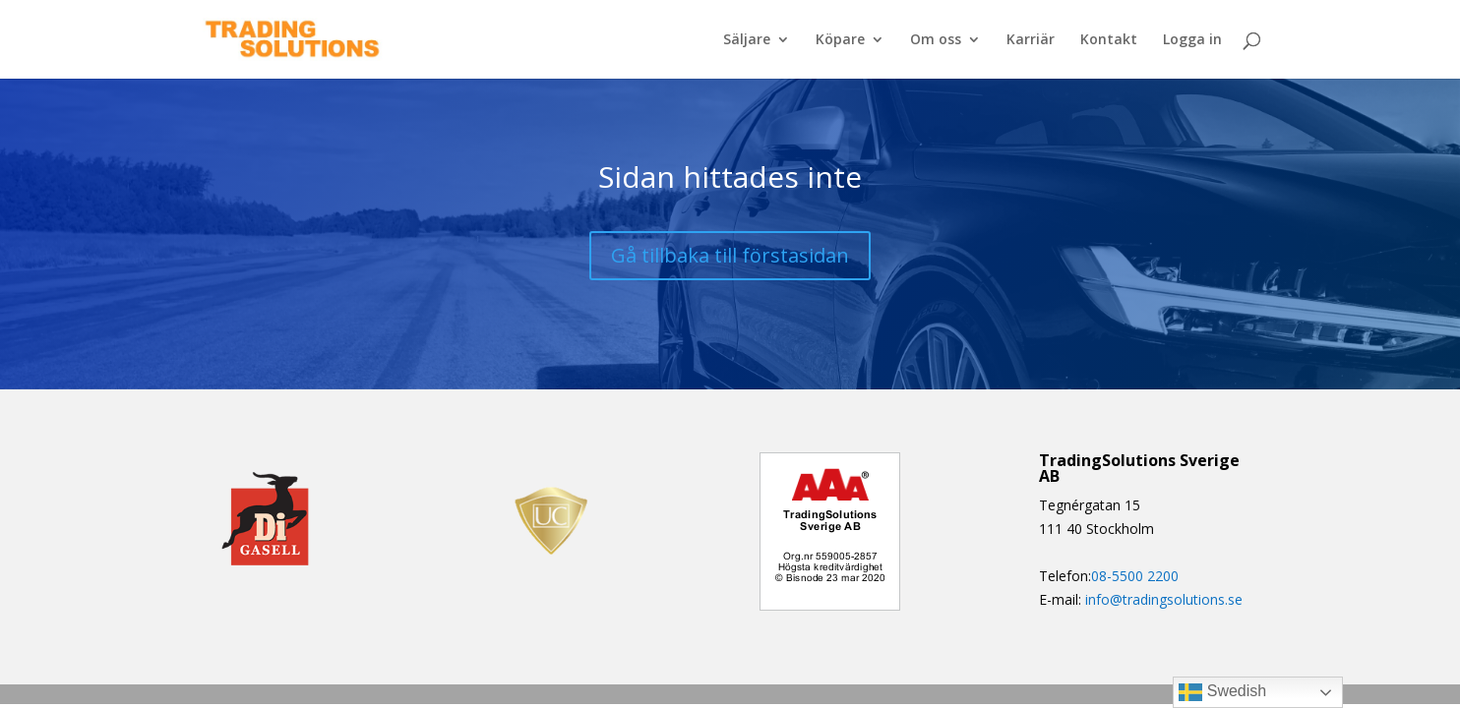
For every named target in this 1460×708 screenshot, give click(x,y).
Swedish (1222, 692)
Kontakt (1108, 40)
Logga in (1192, 40)
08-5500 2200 (1135, 575)
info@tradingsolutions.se (1164, 599)
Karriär (1030, 40)
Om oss (935, 40)
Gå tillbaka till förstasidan (730, 255)
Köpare (840, 40)
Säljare (746, 40)
